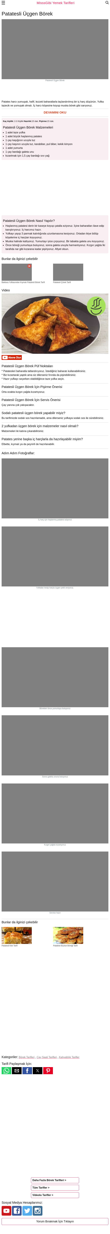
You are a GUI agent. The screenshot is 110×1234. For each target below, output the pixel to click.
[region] (55, 91)
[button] (55, 113)
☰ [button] (3, 3)
